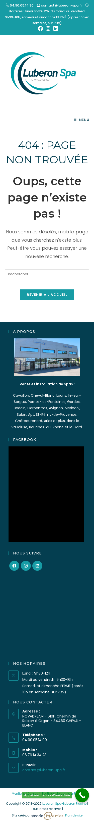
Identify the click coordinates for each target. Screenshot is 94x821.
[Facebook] (14, 566)
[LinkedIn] (37, 566)
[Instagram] (26, 566)
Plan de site (73, 815)
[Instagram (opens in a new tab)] (48, 28)
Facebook (24, 439)
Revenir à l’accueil (47, 294)
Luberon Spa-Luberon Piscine (64, 803)
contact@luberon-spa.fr (61, 5)
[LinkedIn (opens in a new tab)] (55, 28)
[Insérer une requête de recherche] (47, 274)
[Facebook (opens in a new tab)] (40, 28)
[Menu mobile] (81, 120)
